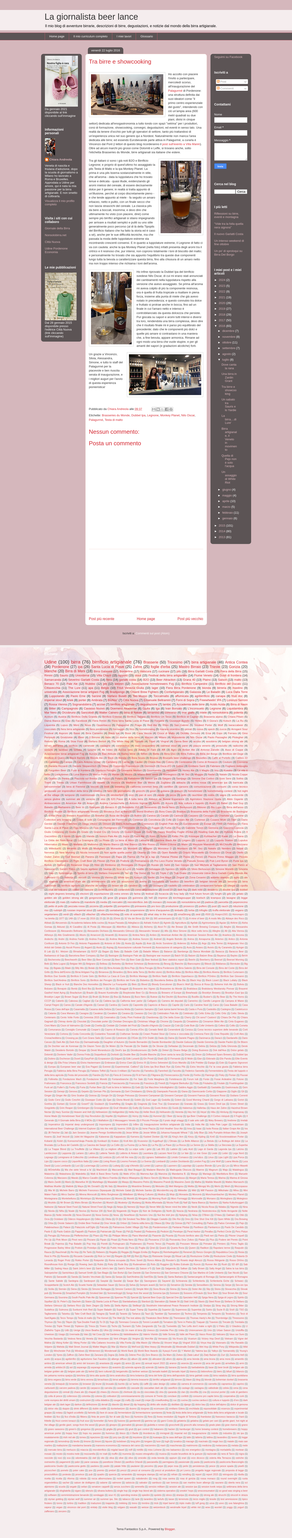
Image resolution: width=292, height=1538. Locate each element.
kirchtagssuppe (182, 897)
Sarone (96, 696)
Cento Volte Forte (69, 1017)
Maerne (200, 1170)
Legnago (49, 1157)
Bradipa (181, 811)
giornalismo (124, 790)
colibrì (75, 889)
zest (198, 914)
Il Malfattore (102, 1120)
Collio (232, 1025)
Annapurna (204, 939)
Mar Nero (50, 712)
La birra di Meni (124, 840)
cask (145, 885)
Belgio (105, 688)
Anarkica (226, 935)
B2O (146, 679)
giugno (227, 489)
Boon (128, 733)
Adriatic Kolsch (151, 923)
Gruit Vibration (120, 1108)
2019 (222, 308)
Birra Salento (185, 968)
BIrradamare (79, 951)
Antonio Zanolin (210, 749)
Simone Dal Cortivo (203, 778)
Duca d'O (165, 765)
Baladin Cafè (131, 951)
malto (237, 679)
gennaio (228, 518)
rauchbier (197, 794)
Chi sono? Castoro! (206, 1017)
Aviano (199, 947)
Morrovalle (197, 1198)
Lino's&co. (198, 1157)
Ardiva (194, 943)
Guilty (136, 1108)
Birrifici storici (155, 972)
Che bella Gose (171, 1017)
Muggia (198, 774)
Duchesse (65, 1058)
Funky (72, 1087)
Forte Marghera (156, 1079)
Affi (163, 749)
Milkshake (223, 1190)
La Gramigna (85, 840)
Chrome (164, 1021)
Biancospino (193, 964)
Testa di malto (114, 420)
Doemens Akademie (123, 708)
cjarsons (184, 786)
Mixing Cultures (146, 1194)
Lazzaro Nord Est (167, 1153)
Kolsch (227, 720)
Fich (107, 1075)
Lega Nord (238, 1153)
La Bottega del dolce (229, 1141)
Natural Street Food (92, 1207)
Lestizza (107, 1157)
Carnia (126, 761)
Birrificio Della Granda (84, 716)
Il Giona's (212, 720)
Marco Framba (110, 1178)
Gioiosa (93, 1095)
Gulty (149, 831)
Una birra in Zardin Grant (229, 377)
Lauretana (148, 1153)
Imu (216, 770)
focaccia (164, 893)
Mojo (172, 1194)
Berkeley (116, 964)
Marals (74, 1178)
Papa (119, 856)
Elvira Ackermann (126, 823)
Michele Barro (67, 1190)
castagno (158, 885)
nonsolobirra (220, 712)
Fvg (178, 827)
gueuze (178, 790)
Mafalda (78, 844)
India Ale (200, 1124)
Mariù (68, 1182)
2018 (222, 314)
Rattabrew (134, 778)
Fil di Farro (141, 1075)
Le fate (185, 1153)
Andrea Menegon (119, 939)
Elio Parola (225, 1058)
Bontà (74, 988)
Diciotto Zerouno (190, 733)
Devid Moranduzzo (101, 1050)
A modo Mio (215, 918)
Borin (112, 988)
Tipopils (139, 741)
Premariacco (141, 860)
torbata (78, 749)
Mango (194, 1174)
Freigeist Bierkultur (179, 1083)
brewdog (120, 786)
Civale (87, 1025)
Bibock (208, 964)
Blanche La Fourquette (115, 984)
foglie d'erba (160, 667)
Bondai (123, 757)
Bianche (179, 964)
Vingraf (165, 741)
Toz (153, 873)
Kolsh (60, 1141)
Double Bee (129, 1054)
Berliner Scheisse (134, 964)
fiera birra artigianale (73, 729)
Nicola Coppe (240, 774)
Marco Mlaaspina (131, 1178)
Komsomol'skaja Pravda (80, 1141)
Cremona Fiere (202, 1034)
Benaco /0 (111, 807)
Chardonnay (152, 1017)
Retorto (48, 741)
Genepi (61, 1091)
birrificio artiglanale (122, 704)
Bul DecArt (167, 997)
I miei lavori (124, 36)
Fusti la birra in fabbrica (118, 1087)
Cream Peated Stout (154, 1034)
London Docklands (179, 1161)
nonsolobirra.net (190, 902)
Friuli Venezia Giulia (130, 688)
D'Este (134, 1038)
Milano (162, 737)
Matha (198, 1182)
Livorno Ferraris (128, 1161)
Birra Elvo (170, 753)
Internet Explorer (87, 1128)
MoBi (85, 848)
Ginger (47, 1095)
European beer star (70, 1067)
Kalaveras (104, 1137)
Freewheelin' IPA (211, 700)
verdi (66, 914)
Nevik (194, 1207)
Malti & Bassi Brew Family (105, 1174)
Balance (168, 951)
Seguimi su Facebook (228, 57)
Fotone (240, 1079)
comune (88, 889)
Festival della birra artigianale (167, 675)
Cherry (187, 1017)
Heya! (203, 1112)
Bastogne (114, 955)
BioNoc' (113, 700)
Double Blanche (148, 1054)
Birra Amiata (113, 968)
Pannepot (104, 856)
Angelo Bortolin (174, 939)
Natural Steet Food (68, 1207)
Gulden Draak (133, 831)
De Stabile (142, 1046)
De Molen (110, 1046)
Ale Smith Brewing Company (203, 927)
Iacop (179, 1116)
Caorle (124, 1005)
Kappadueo (120, 1137)
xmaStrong (184, 914)
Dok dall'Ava (219, 1050)
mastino (237, 688)
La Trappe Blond (57, 1149)
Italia (108, 737)
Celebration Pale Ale (167, 1013)
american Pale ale (75, 881)
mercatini (117, 902)
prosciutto (221, 745)
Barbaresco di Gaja (54, 955)
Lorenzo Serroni (237, 700)
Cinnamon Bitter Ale (213, 1021)
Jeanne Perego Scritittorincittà (105, 1132)
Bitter (52, 708)
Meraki (116, 774)
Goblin (137, 1100)
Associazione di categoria (169, 947)
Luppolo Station (224, 840)
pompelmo (124, 906)
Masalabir (112, 1182)
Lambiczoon (50, 1153)
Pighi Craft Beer (82, 860)
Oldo (154, 852)
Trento (60, 782)
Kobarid (48, 1141)
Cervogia (208, 815)
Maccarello (117, 1170)
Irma (189, 1128)
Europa (52, 1067)
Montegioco (170, 774)
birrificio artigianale (112, 661)
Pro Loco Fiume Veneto (168, 860)
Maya (80, 1186)
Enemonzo (147, 823)
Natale (223, 774)
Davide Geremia (205, 1042)
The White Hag (120, 741)
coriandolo (124, 889)
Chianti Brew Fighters (144, 692)
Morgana (143, 1198)
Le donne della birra (128, 737)
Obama (141, 852)
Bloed (144, 984)
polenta (238, 712)
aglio (236, 877)
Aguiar (222, 923)
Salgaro (166, 778)
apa (90, 688)
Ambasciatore (52, 803)
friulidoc (90, 683)
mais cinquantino (145, 745)
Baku (116, 951)
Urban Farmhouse (80, 782)
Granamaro (174, 1104)
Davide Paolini (225, 1042)
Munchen (97, 1202)
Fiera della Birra (230, 671)
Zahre (137, 667)
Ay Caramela (225, 947)
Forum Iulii (192, 1079)
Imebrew (231, 1120)
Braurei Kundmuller (108, 993)
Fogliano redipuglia (236, 765)
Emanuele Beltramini (157, 700)
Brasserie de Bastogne (234, 811)
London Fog (199, 1161)
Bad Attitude (109, 753)
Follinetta (53, 1079)
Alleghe (216, 931)
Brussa (154, 757)
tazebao (63, 749)
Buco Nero (140, 997)
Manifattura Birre (225, 1174)
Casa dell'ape (62, 1009)
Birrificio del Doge (233, 753)
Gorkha (48, 1104)
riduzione (238, 906)
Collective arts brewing (57, 819)
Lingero (186, 840)
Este (221, 1062)
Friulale (221, 1083)
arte (113, 881)
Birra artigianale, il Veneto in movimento (229, 439)
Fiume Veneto (203, 675)
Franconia (134, 1083)
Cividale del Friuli (128, 1025)
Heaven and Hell (82, 1112)
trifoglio (203, 910)
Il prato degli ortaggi (173, 1120)
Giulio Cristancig (54, 831)
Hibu (213, 1112)
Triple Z (164, 873)
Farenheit (163, 1071)
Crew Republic (221, 1034)
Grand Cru (100, 831)
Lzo (227, 1165)
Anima (190, 939)
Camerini (53, 761)
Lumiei (146, 1165)
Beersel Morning (235, 959)
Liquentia (49, 724)
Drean (188, 1054)
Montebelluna (69, 1198)
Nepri (142, 1207)
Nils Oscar (188, 415)
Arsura (169, 803)
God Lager (151, 1100)
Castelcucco (241, 1009)
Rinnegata (127, 864)
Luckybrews (62, 774)
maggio (227, 495)
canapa (220, 696)
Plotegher (237, 737)
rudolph (58, 910)
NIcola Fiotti (172, 1202)
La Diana (238, 836)
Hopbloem (122, 1116)
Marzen (149, 737)
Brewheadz (192, 993)
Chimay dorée (65, 1021)
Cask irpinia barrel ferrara (171, 1009)
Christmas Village (146, 1021)
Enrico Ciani (126, 1062)
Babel (224, 803)
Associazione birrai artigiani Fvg (83, 692)
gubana (165, 790)
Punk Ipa (238, 860)
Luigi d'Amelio (131, 1165)
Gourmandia (154, 770)
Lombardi (161, 1161)
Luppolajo (186, 1165)
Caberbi (60, 1001)
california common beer (144, 786)
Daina (171, 1038)
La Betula (209, 1141)
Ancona (240, 935)
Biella (156, 753)
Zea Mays (165, 877)
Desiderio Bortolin (64, 1050)
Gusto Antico (161, 1108)
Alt (226, 931)
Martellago (97, 1182)
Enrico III (141, 1062)
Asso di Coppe (234, 749)
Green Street (237, 1104)
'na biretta (49, 918)
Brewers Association (78, 815)
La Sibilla (209, 1145)
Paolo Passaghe (217, 737)
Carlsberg (111, 761)
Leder (225, 1153)
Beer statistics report (173, 959)
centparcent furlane (211, 885)
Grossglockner (101, 1108)
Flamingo (210, 1075)
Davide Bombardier (162, 1042)
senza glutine (52, 799)
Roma (61, 741)
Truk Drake (180, 873)
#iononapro (238, 914)
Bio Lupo (216, 807)
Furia (82, 1087)
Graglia (129, 1104)
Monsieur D (165, 848)
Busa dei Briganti (119, 815)
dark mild (197, 889)
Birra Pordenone (165, 968)
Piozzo (106, 778)
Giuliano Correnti (239, 1095)
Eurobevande (191, 823)
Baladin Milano (151, 951)
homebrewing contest (220, 790)
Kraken (115, 1141)
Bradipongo (117, 692)
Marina (222, 1178)
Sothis (239, 778)
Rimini (48, 675)
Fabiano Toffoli (98, 1071)
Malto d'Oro (129, 1174)
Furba (168, 827)
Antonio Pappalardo (89, 943)
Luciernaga (90, 1165)
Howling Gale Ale (208, 831)
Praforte (125, 860)
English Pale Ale (168, 823)
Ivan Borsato (173, 708)
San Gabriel (181, 724)
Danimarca (204, 1038)
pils (179, 671)
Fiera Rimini (99, 720)
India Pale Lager (218, 1124)
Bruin (85, 997)
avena (143, 881)
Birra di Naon (239, 704)
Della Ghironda (229, 1046)
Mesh (227, 1186)
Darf (233, 819)
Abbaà (47, 923)
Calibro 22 (242, 757)
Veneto (101, 782)
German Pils (99, 1091)
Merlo (217, 1186)
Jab (66, 1132)
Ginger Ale (61, 1095)
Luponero (172, 1165)
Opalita (53, 778)
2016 (222, 326)
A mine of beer (196, 918)
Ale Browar (177, 927)
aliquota (53, 881)
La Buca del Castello (68, 1145)
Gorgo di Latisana (223, 1100)
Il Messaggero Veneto (124, 1120)
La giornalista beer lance (91, 17)
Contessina (185, 761)
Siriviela (243, 868)
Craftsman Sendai (129, 1034)
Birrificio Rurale (53, 811)
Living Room (109, 1161)
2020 (222, 303)
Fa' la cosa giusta (218, 1067)
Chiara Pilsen (235, 716)
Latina (92, 1153)
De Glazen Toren (92, 1046)
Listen (96, 1161)
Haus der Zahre (218, 1108)
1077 (61, 918)
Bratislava (192, 988)
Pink (112, 860)
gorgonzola (95, 897)
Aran (149, 943)
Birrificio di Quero (54, 757)
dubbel (244, 889)
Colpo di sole (84, 819)
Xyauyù (138, 877)
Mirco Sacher (68, 1194)
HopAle (109, 1116)
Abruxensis (61, 923)
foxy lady (179, 893)
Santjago (181, 778)
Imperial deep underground (79, 1124)
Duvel (77, 1058)
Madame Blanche (156, 1170)
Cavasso (138, 1013)
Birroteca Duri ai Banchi (118, 811)
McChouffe (226, 844)
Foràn (206, 1079)
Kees (153, 836)
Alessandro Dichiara (98, 931)
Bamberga (183, 951)
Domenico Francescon (126, 765)
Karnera (135, 1137)
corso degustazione (146, 889)
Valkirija (68, 877)
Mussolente (178, 737)
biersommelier (52, 786)
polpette (108, 906)
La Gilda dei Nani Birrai (58, 840)
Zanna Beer (181, 741)
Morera (119, 1198)
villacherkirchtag (109, 914)
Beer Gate (135, 959)
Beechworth (71, 959)
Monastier (116, 848)
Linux (211, 1157)
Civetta (98, 1025)
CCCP (47, 1001)
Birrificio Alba (192, 972)
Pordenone (60, 667)
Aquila (138, 943)
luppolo (123, 675)
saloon (101, 910)
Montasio (182, 848)
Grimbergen (83, 1108)
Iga (158, 708)
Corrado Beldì (155, 1029)
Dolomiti (48, 1054)
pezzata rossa (76, 906)
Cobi (177, 1025)
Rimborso (110, 864)
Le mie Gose (200, 1153)
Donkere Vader (65, 1054)
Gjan (109, 1100)
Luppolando (57, 696)
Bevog (167, 964)
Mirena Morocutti (88, 1194)
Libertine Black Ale (165, 840)
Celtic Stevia (237, 1013)
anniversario (98, 881)
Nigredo (234, 1207)
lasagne (231, 897)
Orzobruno (69, 712)
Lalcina (240, 1149)
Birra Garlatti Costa (200, 671)
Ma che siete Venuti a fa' (78, 1170)
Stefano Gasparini (109, 873)
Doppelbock (100, 1054)
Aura (189, 947)
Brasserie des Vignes (144, 988)
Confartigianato (174, 692)
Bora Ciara (165, 811)
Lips (46, 1161)
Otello (240, 852)
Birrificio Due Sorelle (55, 976)
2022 (222, 291)
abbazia (181, 782)
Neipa (120, 1207)
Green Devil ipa (216, 1104)
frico (131, 729)
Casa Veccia (144, 733)
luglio (226, 359)
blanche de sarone (96, 885)
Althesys (48, 935)
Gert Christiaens (133, 1091)
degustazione (148, 704)
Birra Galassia (103, 671)
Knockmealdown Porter (232, 1137)
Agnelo (167, 923)
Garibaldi (202, 1087)
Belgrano (91, 964)
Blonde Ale (96, 757)
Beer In (80, 807)
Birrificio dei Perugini (101, 980)
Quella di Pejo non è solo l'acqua (229, 461)
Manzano (62, 1178)
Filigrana (155, 1075)
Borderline (126, 671)
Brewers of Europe (171, 993)
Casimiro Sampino (144, 1009)
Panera (89, 856)
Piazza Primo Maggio (221, 856)
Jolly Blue (199, 1132)
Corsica (189, 1029)
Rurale (155, 864)
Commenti (225, 88)
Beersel (218, 959)
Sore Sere (225, 778)
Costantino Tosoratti (105, 1034)
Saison (222, 679)
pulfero (203, 906)
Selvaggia (154, 868)
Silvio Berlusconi (201, 868)
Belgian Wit (76, 964)
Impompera (105, 1124)
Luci (77, 1165)
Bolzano (48, 988)
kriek (70, 700)
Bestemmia (154, 964)
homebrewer (195, 790)
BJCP (94, 951)
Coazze (167, 1025)
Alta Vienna (238, 931)
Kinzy (191, 1137)
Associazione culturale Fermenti (134, 947)
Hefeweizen (102, 1112)
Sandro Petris (68, 868)
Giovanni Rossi (218, 1095)
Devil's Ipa (120, 1050)
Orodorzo (214, 852)
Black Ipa (114, 733)
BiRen (144, 753)
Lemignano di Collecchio (71, 1157)
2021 (222, 297)
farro (110, 790)
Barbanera (64, 807)
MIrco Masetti (241, 1165)
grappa (123, 897)
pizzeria (93, 906)
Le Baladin (213, 692)
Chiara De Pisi (228, 1017)
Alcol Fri (162, 927)
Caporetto (138, 1005)
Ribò (97, 864)
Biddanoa (221, 964)
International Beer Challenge (59, 1128)
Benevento (150, 807)
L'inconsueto (196, 708)
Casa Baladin (231, 1005)
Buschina (182, 997)
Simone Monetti (224, 868)
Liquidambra (235, 708)
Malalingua (238, 1170)
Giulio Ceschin (72, 1100)
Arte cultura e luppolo (191, 803)
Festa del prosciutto (78, 1075)
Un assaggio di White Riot (229, 477)
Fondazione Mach (72, 1079)
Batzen (192, 955)
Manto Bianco (111, 844)
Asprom (63, 733)
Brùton (106, 997)
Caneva (151, 815)
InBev (136, 1124)
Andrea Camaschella (112, 803)
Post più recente (101, 619)
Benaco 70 (51, 683)
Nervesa (49, 852)
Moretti (130, 1198)
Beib (46, 964)
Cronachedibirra (52, 1038)
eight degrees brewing (62, 893)
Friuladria (208, 1083)
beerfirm (189, 881)
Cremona (242, 761)
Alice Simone (180, 931)
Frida (196, 1083)
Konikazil (102, 1141)
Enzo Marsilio (179, 1062)
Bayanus (221, 955)
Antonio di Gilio (112, 943)
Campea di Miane (234, 1001)
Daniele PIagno (187, 1038)
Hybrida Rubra (232, 831)
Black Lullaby (230, 980)
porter (82, 700)
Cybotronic (121, 1038)
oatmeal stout (169, 745)
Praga (138, 724)
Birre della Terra (135, 972)
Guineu (146, 1108)
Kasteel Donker (151, 1137)
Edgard (118, 1058)
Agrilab (194, 923)
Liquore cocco (60, 1161)
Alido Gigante (235, 799)
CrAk (169, 819)
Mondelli (133, 848)
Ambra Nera (138, 935)
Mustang (136, 1202)
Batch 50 (179, 955)
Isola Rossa (212, 1128)
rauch (225, 906)
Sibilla (183, 868)
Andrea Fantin (76, 939)
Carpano (193, 815)
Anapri (90, 803)
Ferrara (232, 733)
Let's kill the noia (124, 1157)
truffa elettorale (221, 910)
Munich (110, 1202)
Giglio (234, 1091)
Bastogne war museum (158, 955)
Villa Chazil (103, 675)
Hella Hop (133, 1112)
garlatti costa (127, 679)
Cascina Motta (122, 1009)
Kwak (225, 836)
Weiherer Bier (134, 782)
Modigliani (99, 848)
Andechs (49, 939)
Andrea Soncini (141, 939)
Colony (170, 761)
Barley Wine (128, 753)
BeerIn (191, 959)
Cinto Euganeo (236, 1021)
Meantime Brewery (141, 1186)
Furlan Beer (95, 1087)
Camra (67, 1005)
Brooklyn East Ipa (234, 993)
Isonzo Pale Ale (108, 836)
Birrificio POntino (207, 976)
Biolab (91, 968)
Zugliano (166, 782)
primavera (141, 906)
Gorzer (73, 1104)
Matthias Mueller (53, 1186)
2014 (222, 531)
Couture (227, 761)
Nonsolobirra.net (55, 235)
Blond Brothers (145, 811)
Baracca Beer (236, 951)
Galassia (195, 692)
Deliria (201, 1046)
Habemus (187, 1108)
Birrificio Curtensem (234, 972)
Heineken (171, 770)
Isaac (199, 1128)
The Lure (74, 688)
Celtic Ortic (220, 1013)
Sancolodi (87, 712)
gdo (229, 893)
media (103, 902)
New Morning (67, 852)
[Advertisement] (146, 581)
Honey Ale (188, 770)
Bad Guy (238, 803)
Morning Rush (159, 1198)
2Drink (116, 918)
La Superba (242, 1145)
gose (110, 897)
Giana (184, 1091)
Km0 (212, 1137)
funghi (218, 893)
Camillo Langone (211, 1001)
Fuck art (48, 1087)
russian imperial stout (79, 910)
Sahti (167, 864)
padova (209, 902)
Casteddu (211, 1009)
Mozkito (52, 1202)
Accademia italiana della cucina (87, 923)
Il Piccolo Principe (149, 1120)
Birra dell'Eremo (62, 972)
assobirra (211, 741)
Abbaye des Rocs (235, 918)
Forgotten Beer (57, 770)
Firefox (197, 1075)
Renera (61, 864)
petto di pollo (55, 906)
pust (214, 906)
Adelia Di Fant (147, 749)
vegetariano (51, 914)
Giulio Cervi (54, 1100)
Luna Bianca (80, 774)
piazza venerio (202, 745)
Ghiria (149, 1091)
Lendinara (93, 1157)
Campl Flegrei (51, 1005)
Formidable (128, 827)
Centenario (50, 1017)
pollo (184, 794)
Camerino (193, 1001)
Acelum (48, 716)
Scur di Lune (123, 868)
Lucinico (104, 1165)
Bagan (105, 951)
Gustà (175, 1108)
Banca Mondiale (201, 951)
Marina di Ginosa (239, 1178)
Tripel (152, 741)
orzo (131, 794)
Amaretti (109, 935)
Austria (62, 716)
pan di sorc (145, 794)
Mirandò (71, 848)
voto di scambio (133, 914)
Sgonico (170, 868)
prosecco (188, 906)
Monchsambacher (215, 1194)
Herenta (179, 1112)
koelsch (201, 897)
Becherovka (54, 959)
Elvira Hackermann (90, 1062)
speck (211, 729)
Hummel (157, 1116)
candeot (133, 885)
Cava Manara (68, 1013)
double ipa (229, 889)
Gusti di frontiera (230, 675)
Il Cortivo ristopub (220, 1116)
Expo (220, 733)
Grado (84, 831)
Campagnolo (69, 708)
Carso (216, 1005)
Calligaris (152, 1001)
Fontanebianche (120, 1079)
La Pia (154, 1145)
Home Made (50, 1116)
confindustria (105, 889)
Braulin (90, 993)
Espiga (211, 1062)
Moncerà (196, 1194)
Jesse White (132, 1132)
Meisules (160, 1186)
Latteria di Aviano (129, 1153)
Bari (102, 955)
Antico (231, 939)
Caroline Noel (201, 1005)
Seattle (140, 868)
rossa (200, 729)
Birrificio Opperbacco (183, 976)
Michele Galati (123, 1190)
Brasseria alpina (213, 716)
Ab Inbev (107, 749)
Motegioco (242, 1198)
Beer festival (151, 959)
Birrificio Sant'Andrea (55, 980)
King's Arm (177, 1137)
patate (161, 794)
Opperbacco (103, 724)
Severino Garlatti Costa (83, 679)
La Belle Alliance (190, 1141)
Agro (174, 749)
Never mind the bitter (176, 1207)
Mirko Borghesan (110, 1194)
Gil (242, 1091)
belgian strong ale (232, 741)
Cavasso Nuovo (94, 708)
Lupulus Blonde (204, 1165)
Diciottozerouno (139, 1050)
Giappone (222, 1091)
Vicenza (115, 782)
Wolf (220, 724)
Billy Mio (79, 968)
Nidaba (222, 1207)
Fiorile (186, 1075)
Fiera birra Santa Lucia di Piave (130, 720)
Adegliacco (134, 923)
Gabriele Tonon (194, 827)
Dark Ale (60, 1042)
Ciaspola (177, 1021)
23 (101, 918)
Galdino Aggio (185, 1087)
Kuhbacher (210, 836)
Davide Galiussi (184, 1042)
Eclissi (180, 765)
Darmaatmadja (91, 1042)
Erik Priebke (197, 1062)
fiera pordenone (99, 729)
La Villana (94, 1149)
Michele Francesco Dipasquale (95, 1190)
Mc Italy (109, 1186)
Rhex (166, 724)
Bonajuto (62, 988)
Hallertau (201, 1108)
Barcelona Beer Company (82, 955)
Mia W (51, 1190)
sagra (223, 794)
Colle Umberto (206, 1025)
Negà (110, 1207)
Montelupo (85, 1198)
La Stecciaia (224, 1145)
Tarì (126, 873)
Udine (50, 661)
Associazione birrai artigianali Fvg (64, 753)
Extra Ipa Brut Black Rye (157, 1067)
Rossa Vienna (58, 704)
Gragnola (142, 1104)
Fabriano (215, 765)
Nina (245, 1207)
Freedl (161, 1083)
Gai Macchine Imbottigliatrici (159, 1087)
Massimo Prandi (161, 1182)
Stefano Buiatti (116, 696)
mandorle (89, 902)
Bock (111, 757)
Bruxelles (201, 757)
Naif (185, 1202)
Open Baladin (170, 852)
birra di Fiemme (75, 786)
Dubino (51, 1058)
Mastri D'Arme (168, 844)
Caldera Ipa (109, 1001)
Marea (165, 1178)
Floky (221, 1075)
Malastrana (65, 1174)
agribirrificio (202, 696)
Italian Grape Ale (231, 1128)
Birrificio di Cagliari (188, 716)
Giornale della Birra (57, 228)
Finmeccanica (171, 1075)
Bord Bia (86, 988)
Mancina (162, 1174)
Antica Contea (236, 662)
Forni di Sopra (185, 700)
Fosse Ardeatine (223, 1079)
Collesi (221, 1025)
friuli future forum (199, 893)
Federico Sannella (194, 1071)
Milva (236, 1190)
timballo (178, 910)
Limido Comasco (180, 1157)
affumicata (182, 696)
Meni (76, 724)
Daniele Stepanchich (84, 765)
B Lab (47, 951)
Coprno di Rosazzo (115, 1029)
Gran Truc (157, 1104)
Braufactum (76, 993)
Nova (88, 724)
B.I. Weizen (62, 951)
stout (138, 675)
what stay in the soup (160, 914)
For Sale (138, 1079)
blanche (50, 671)
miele (203, 712)
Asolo (99, 947)
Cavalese (98, 1013)
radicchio (238, 745)
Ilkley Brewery (215, 1120)
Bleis (134, 984)
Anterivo (219, 939)
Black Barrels (77, 757)
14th (70, 918)
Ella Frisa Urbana (67, 1062)
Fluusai (244, 1075)
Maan (65, 844)
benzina (232, 881)
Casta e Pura (195, 1009)
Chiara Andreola (60, 159)
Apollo (156, 803)
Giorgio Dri (106, 1095)
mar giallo (188, 712)
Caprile (176, 1005)
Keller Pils (178, 836)
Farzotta (176, 1071)
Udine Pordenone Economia (56, 250)
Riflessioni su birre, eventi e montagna (226, 215)
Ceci (150, 1013)
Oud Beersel (72, 856)
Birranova (104, 972)
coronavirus (122, 745)
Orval (228, 852)
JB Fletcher (54, 1132)
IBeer (81, 737)
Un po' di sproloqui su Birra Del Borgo (228, 252)
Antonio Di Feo (67, 943)
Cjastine (239, 815)
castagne (105, 745)
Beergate (94, 807)
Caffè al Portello (221, 757)
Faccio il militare (118, 1071)
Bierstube (235, 964)
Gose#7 (85, 1104)
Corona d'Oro (137, 1029)
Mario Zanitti (54, 1182)
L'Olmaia (172, 1141)
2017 (222, 320)
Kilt (166, 1137)
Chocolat (81, 1021)
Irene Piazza (148, 1128)
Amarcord (95, 935)
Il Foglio (238, 1116)
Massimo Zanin (183, 1182)
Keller (163, 836)
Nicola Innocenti (89, 852)
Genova (73, 1091)
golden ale (50, 897)
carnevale (89, 745)
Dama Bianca (52, 720)
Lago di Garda (205, 1149)
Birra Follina (188, 753)
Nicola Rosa (207, 1207)
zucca (223, 729)
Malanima (49, 1174)
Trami (47, 782)
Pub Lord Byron (219, 860)
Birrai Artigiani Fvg (84, 972)
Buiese (154, 997)
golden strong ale (73, 897)
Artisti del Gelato (53, 947)
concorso (171, 712)
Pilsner (101, 860)
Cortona (64, 1034)
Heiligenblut (118, 1112)
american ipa (219, 782)
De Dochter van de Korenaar (63, 1046)
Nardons (213, 1202)
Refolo (48, 864)
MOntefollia (54, 1170)
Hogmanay (238, 1112)
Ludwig (116, 1165)
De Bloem (242, 1042)
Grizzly (115, 831)
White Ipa (123, 877)
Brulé (95, 997)
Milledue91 (55, 848)
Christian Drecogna (123, 1021)
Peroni (199, 856)
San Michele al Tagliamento (210, 864)
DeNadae (173, 1046)
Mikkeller (182, 1190)
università (50, 692)
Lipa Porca (238, 1157)
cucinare (163, 671)
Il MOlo (88, 1120)
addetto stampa (220, 877)
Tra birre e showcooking (229, 390)
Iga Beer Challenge (197, 1116)
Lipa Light (223, 1157)
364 (147, 918)
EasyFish (89, 1058)
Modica (162, 1194)
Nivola (51, 1211)
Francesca (65, 1083)
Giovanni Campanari (149, 1095)
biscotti (95, 786)
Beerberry (205, 959)
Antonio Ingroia (139, 803)
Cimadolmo (193, 1021)
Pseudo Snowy (196, 860)
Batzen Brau (206, 955)
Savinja (107, 868)
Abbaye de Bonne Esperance (166, 799)
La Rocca (181, 1145)
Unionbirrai (82, 675)
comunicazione (202, 786)
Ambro (153, 935)
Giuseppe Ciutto (93, 1100)
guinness (138, 897)
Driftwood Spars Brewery (219, 1054)
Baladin (48, 807)
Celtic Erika (204, 1013)
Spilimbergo (65, 873)
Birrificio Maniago (139, 976)
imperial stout (53, 700)
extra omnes (121, 893)
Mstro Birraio (81, 1202)
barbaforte (158, 881)
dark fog (182, 889)
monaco (157, 902)
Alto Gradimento (66, 935)
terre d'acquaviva (160, 910)
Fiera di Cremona (122, 1075)
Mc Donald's (94, 1186)
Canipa (68, 761)
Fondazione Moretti (96, 1079)
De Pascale (126, 1046)
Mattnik (70, 1186)
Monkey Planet (170, 415)
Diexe (105, 765)
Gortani (61, 1104)
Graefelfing (114, 1104)
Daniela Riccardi (58, 765)
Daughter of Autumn (113, 1042)
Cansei (100, 1005)
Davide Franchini (67, 823)
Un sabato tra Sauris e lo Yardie (229, 405)
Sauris (64, 675)
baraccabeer (236, 724)
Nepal (239, 848)
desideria (212, 889)
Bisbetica (145, 980)
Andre (61, 939)
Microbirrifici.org (165, 1190)
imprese (163, 897)
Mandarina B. (179, 1174)
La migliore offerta (114, 1149)
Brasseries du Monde (116, 415)
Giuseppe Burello (179, 720)
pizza (173, 794)
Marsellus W (81, 1182)
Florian (232, 1075)
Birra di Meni (75, 671)
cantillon (168, 786)
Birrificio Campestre (195, 683)
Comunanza (54, 1029)
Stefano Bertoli (97, 741)
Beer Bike (87, 959)
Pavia (186, 856)
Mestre (128, 774)
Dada (161, 1038)
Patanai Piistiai (169, 856)
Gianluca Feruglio (105, 770)
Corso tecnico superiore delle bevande (217, 1029)
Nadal (211, 774)
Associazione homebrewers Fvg (152, 683)
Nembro (226, 848)
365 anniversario (162, 918)
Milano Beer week (147, 774)
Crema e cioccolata (179, 1034)
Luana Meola (231, 1161)
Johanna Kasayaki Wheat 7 (175, 1132)
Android (158, 939)
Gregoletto (50, 1108)
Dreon (198, 1054)
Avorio (210, 947)
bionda (206, 688)
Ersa (208, 733)
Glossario (146, 36)
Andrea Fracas (97, 939)
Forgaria (159, 720)
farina (137, 893)
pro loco (156, 906)
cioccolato (50, 729)
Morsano (211, 1198)
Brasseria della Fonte (203, 811)
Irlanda (90, 836)
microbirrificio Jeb (137, 902)
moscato (172, 902)
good (153, 790)
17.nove (81, 918)
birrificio (73, 745)
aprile (226, 501)
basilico (174, 881)
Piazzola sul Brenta (85, 778)
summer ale (73, 799)
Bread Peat (55, 815)
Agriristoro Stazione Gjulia (205, 799)
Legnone (153, 415)
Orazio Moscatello (193, 852)
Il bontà (66, 836)
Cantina (113, 1005)
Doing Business (200, 1050)
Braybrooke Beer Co (134, 993)
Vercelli (82, 877)
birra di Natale (133, 712)
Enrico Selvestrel (159, 1062)
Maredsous (179, 1178)
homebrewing (147, 729)
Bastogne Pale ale (132, 955)
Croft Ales (239, 1034)
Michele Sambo (144, 1190)
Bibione (201, 807)
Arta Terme (217, 943)
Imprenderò (122, 1124)
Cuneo (108, 1038)
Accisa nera (125, 749)
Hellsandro (165, 1112)
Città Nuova (52, 242)
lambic (167, 704)
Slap (51, 873)
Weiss (151, 782)
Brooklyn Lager (52, 997)
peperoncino (240, 902)
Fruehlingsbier (236, 1083)
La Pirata (104, 840)
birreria (221, 688)
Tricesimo (174, 662)
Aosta (128, 943)
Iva (246, 1128)
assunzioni (127, 881)
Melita (191, 1186)
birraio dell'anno (53, 745)
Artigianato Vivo (235, 943)
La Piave (167, 1145)
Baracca (219, 951)
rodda (211, 794)
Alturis (82, 935)
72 (183, 918)
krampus (216, 897)
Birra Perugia (146, 968)
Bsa (116, 997)
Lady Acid (187, 1149)
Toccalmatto (161, 696)
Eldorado (211, 1058)
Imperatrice (54, 1124)
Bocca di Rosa (202, 984)
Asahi (212, 803)
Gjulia (146, 708)
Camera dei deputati (172, 1001)
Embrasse (110, 1062)
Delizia (213, 1046)
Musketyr (123, 1202)
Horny (135, 1116)
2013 (222, 537)
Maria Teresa (207, 1178)
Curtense (199, 819)
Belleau (104, 964)
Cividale (110, 1025)
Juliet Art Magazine (84, 1137)
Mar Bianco (131, 844)
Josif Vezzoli (63, 1137)
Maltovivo (92, 844)
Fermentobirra (216, 1071)
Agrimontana (208, 923)
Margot (192, 1178)
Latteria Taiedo (107, 1153)
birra (75, 661)
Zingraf (180, 877)
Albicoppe (106, 927)
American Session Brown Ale (202, 935)
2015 (222, 525)
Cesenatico (110, 1017)
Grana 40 (189, 679)
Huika (146, 1116)
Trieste (215, 667)
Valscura (145, 671)
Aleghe (227, 927)
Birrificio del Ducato (228, 683)
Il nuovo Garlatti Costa (228, 234)
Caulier (139, 761)
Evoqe (207, 823)
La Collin (115, 1145)
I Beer (169, 1116)
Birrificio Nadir (159, 976)
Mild (194, 1190)
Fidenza (232, 823)
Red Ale (152, 724)
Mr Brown (65, 1202)
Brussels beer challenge (177, 757)
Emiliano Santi (196, 765)
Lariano (80, 1153)
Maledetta (80, 1174)
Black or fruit (62, 984)
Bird (101, 968)
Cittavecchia (52, 688)
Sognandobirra (81, 704)
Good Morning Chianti (197, 1100)
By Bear (221, 997)
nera (102, 794)
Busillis (195, 997)
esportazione (101, 893)
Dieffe (155, 1050)
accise (101, 704)
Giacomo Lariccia (233, 827)
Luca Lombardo (63, 1165)
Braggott (123, 988)
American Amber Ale (172, 935)
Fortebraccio (175, 1079)
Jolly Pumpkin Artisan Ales (222, 1132)
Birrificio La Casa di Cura (111, 976)
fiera (109, 679)
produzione (172, 906)
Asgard (88, 947)
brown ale (117, 885)
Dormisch (149, 765)
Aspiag (110, 947)
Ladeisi (174, 1149)
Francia (103, 1083)
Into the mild (106, 1128)
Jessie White (149, 1132)
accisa (197, 741)
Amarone (123, 935)
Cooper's (95, 1029)
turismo (92, 749)
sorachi (48, 749)
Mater (184, 844)
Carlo (186, 1005)
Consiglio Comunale (75, 1029)
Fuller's (61, 1087)
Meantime (122, 1186)
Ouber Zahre (52, 856)
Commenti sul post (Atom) (152, 633)
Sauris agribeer (89, 868)
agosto (227, 354)
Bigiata (57, 968)
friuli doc (237, 696)
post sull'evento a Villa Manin (181, 144)
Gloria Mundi (123, 1100)
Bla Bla (182, 980)
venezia (90, 799)
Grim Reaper (66, 1108)
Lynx (218, 1165)
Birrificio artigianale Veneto (83, 811)
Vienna (109, 877)
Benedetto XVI (130, 807)
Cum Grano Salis (91, 1038)
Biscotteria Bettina (163, 980)
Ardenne (181, 943)
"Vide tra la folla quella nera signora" (228, 225)
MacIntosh (101, 1170)
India (187, 1124)
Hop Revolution (93, 1116)
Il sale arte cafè (196, 1120)
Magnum (213, 1170)
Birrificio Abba (173, 972)
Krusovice (143, 1141)
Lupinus (158, 1165)
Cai (97, 1001)
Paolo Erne (78, 696)
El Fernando (174, 1058)
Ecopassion (104, 1058)
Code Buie (189, 1025)
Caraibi (165, 815)
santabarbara (117, 910)
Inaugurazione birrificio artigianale (162, 1124)
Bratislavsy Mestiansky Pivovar (218, 988)
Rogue (142, 864)
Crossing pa (71, 1038)
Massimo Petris (141, 1182)
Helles (198, 720)
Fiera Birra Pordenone (181, 688)
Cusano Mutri (218, 819)
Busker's (207, 997)
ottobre (227, 342)
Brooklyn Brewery (211, 993)
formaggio (119, 729)
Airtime (234, 923)
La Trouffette (77, 1149)
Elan (199, 1058)
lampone (70, 794)
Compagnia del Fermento (112, 819)
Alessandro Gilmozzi (123, 931)
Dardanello (232, 1038)
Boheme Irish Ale (223, 984)
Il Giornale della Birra (69, 1120)
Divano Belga (180, 1050)
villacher (91, 914)
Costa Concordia (81, 1034)
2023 (222, 285)
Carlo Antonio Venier (89, 761)
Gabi (137, 1087)
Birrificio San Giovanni (232, 976)
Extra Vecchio (197, 1067)
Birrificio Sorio (78, 980)
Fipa (96, 827)
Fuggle (156, 827)
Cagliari (86, 1001)
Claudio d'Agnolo (150, 1025)
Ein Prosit (148, 1058)
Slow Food (76, 741)
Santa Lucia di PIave (107, 667)
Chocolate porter (99, 1021)
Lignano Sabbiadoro (156, 1157)
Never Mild (155, 1207)
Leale (214, 1153)
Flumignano (110, 827)
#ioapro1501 (221, 914)
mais (62, 902)
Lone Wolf (215, 1161)
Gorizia (234, 667)
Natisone (49, 1207)
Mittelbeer (128, 1194)
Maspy (125, 1182)
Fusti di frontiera (80, 770)
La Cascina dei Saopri (94, 1145)
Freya (143, 827)
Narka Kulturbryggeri (233, 1202)
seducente (237, 794)
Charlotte (224, 815)
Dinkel (165, 1050)
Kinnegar (194, 836)
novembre (229, 336)
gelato (239, 893)
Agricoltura (180, 923)
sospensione (137, 910)
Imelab (244, 1120)
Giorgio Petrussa (125, 1095)
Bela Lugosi (59, 964)
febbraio (228, 512)
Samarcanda (52, 679)
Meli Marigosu (176, 1186)
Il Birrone (94, 737)
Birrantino (118, 972)
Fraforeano (50, 1083)
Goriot (241, 1100)
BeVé (245, 955)
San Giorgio (182, 864)
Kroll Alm (128, 1141)
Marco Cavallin (90, 1178)
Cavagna (84, 1013)
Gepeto (85, 1091)
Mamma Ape (147, 1174)
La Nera (143, 1145)
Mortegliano (226, 1198)
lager (155, 688)
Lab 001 (161, 1149)
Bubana (126, 997)
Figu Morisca (81, 827)
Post (221, 81)
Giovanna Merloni (131, 770)
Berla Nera (168, 807)
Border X (100, 988)
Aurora (93, 753)
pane (185, 745)
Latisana (144, 840)
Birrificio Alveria (211, 972)
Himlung (224, 1112)
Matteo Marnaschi (234, 1182)
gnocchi (140, 790)
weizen (119, 683)
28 (107, 918)
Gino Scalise (77, 1095)
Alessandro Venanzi (149, 931)
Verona (95, 877)
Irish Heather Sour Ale (171, 1128)
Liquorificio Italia (80, 1161)
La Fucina (129, 1145)
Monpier (147, 848)
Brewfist (100, 815)
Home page (56, 36)
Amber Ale (188, 749)
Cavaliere (112, 1013)
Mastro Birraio (190, 667)
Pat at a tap (147, 856)
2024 (222, 280)
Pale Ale (71, 683)
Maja (225, 1170)
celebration (188, 885)
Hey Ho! (192, 1112)
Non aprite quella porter (118, 852)
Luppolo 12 (202, 840)
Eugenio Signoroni (238, 1062)
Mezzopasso (241, 1186)
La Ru (239, 720)
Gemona (213, 827)
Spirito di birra (85, 873)
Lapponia (66, 1153)
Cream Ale (183, 819)
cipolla (244, 885)
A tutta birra (136, 799)
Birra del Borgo (209, 753)
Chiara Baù (154, 761)
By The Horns (236, 997)
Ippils (78, 836)
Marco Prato (100, 774)
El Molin (189, 1058)
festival (150, 893)
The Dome (140, 873)
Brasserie (150, 662)
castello (172, 885)
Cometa (243, 1025)
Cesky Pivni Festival (131, 1017)
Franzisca (149, 1083)
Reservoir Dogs (80, 864)
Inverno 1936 (124, 1128)
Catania (52, 1013)
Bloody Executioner (162, 984)
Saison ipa (151, 778)
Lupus (64, 724)
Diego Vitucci (90, 823)
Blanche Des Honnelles (86, 984)
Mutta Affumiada (153, 1202)
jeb (105, 683)
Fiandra (96, 1075)
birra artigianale (204, 662)
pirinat (188, 729)
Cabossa (73, 1001)
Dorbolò (115, 1054)
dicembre (228, 331)
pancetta (223, 902)
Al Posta (91, 927)
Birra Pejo (130, 968)
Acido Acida (217, 704)
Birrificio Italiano (136, 716)
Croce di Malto (166, 733)
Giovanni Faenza (197, 1095)
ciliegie (231, 885)
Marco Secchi (151, 1178)
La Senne (195, 1145)
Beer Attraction (166, 679)
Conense (138, 819)
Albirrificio (121, 927)
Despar (82, 1050)
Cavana (126, 1013)
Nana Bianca (198, 1202)
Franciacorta (118, 1083)
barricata (238, 782)
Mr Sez (185, 774)
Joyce (125, 836)
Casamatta (79, 1009)
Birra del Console (205, 968)
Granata (188, 1104)
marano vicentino (170, 729)
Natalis (212, 848)
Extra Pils (180, 1067)
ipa (80, 667)
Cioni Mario (50, 1025)
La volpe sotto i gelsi (140, 1149)
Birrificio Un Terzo (161, 716)
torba (191, 910)
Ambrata (97, 700)
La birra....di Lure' (229, 419)
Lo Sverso (146, 1161)
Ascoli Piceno (73, 947)
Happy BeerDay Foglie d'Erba (175, 831)
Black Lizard (212, 980)
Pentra (65, 778)
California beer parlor (131, 1001)
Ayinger (240, 947)
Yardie (151, 877)
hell (151, 897)
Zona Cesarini (197, 877)
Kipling (202, 1137)
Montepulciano (103, 1198)
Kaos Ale (139, 836)
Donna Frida (83, 1054)
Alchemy (148, 927)
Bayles (234, 955)
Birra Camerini (94, 733)
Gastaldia (216, 1087)
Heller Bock (149, 1112)
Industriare (238, 1124)
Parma (131, 856)
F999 (219, 823)
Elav (68, 720)
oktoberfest (117, 794)
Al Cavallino (76, 927)
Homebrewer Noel (70, 1116)
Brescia (153, 993)
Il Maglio (204, 770)
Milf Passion (207, 1190)
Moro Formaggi (179, 1198)
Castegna (226, 1009)
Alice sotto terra (199, 931)
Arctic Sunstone (164, 943)
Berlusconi (186, 807)
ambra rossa (198, 782)
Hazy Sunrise (63, 1112)
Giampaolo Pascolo (167, 1091)
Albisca (135, 927)
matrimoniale (87, 794)
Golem (178, 1100)
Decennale (188, 1046)
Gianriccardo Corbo (202, 1091)
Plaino (207, 679)
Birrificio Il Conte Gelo (82, 976)
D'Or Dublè (148, 1038)
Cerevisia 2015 (91, 1017)
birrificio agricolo (70, 885)
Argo (204, 943)
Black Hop (195, 980)
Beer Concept (103, 959)
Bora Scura (138, 757)
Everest (106, 1067)
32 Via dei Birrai (132, 918)
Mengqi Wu (204, 1186)
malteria (75, 902)
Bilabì (68, 968)
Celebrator (188, 1013)
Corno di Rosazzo (207, 761)
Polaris (119, 778)
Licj (139, 1157)
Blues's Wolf (183, 984)
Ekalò (161, 1058)
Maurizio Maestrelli (204, 844)
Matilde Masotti (213, 1182)
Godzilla (165, 1100)
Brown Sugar (71, 997)
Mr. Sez (198, 848)
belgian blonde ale (211, 881)
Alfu (166, 931)
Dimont (107, 823)
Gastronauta (231, 1087)
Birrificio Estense (112, 716)
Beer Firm (120, 959)
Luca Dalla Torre (237, 692)
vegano (239, 910)
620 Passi (117, 799)
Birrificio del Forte (126, 980)
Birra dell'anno (235, 807)
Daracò (218, 1038)
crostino (97, 790)
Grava (200, 1104)
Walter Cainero (109, 712)
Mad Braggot (135, 1170)
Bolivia (240, 984)
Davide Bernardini (138, 1042)
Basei (76, 733)
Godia (72, 831)
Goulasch (99, 1104)
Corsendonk (174, 1029)
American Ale (74, 803)
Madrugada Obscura (181, 1170)
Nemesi (131, 1207)
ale (246, 877)
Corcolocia (154, 819)
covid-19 (168, 889)
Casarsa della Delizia (100, 1009)
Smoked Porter (203, 724)
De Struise (158, 1046)
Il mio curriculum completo (90, 36)
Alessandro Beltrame (72, 931)
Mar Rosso (148, 844)
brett (106, 786)
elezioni (84, 893)
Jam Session (79, 1132)
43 (176, 918)
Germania (115, 1091)
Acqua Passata (116, 923)
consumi (222, 786)
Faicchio (135, 1071)
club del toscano (58, 889)
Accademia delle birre (190, 704)
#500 (207, 914)
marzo (226, 506)
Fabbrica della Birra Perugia (71, 1071)
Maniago (207, 1174)
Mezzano (242, 844)
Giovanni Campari (173, 1095)
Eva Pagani (92, 1067)
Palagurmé (175, 90)
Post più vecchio (190, 619)
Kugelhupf (157, 1141)
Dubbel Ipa (138, 415)
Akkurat (61, 927)
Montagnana (51, 1198)
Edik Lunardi (132, 1058)
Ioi (136, 1128)
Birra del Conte (227, 968)
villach (77, 914)
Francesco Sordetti (85, 1083)
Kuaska (228, 770)
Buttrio (138, 815)
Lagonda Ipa (224, 1149)
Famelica (149, 1071)
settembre (229, 348)
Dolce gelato (237, 1050)
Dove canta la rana (229, 366)
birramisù (153, 712)
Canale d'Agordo (84, 1005)
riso (46, 910)
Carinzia (178, 815)
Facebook (81, 720)
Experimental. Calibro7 (127, 1067)
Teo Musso (140, 696)
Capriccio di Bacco (157, 1005)
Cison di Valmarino (70, 1025)
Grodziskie (66, 737)
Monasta (183, 1194)
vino (102, 799)
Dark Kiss (74, 1042)
